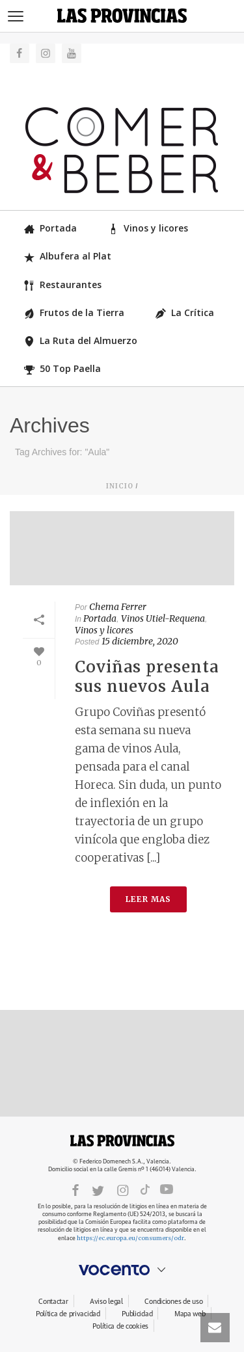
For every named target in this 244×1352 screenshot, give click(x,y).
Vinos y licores (148, 228)
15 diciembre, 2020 (140, 641)
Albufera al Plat (67, 256)
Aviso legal (106, 1301)
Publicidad (137, 1314)
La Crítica (185, 312)
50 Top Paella (62, 368)
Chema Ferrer (117, 607)
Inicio (119, 486)
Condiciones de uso (173, 1301)
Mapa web (190, 1314)
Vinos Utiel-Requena (163, 618)
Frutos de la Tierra (74, 312)
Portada (50, 228)
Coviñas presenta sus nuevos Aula (147, 676)
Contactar (53, 1301)
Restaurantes (63, 284)
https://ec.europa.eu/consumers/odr (130, 1237)
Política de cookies (120, 1326)
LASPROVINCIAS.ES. (122, 1140)
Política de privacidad (68, 1314)
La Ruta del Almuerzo (80, 340)
